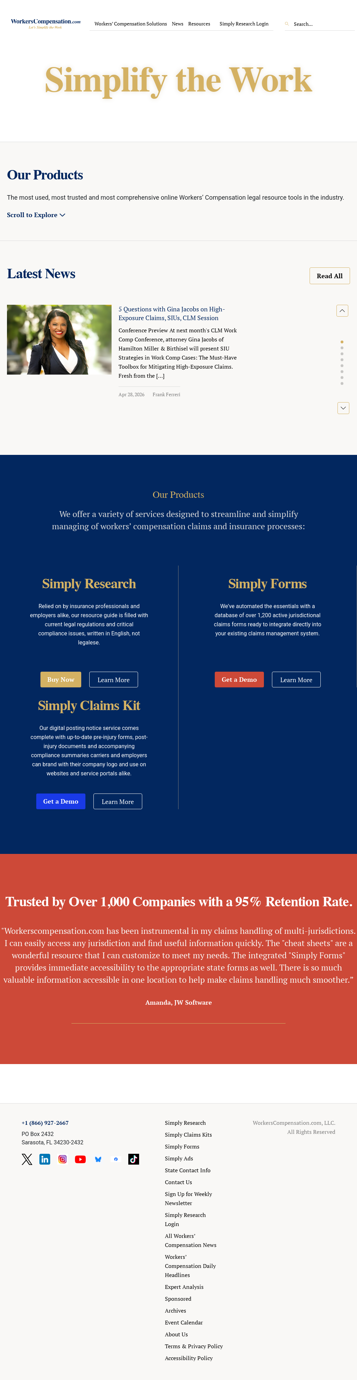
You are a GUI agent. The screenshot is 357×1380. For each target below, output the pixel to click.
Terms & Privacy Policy (194, 1346)
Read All (330, 276)
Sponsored (178, 1298)
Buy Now (60, 679)
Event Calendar (184, 1322)
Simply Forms (182, 1146)
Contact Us (178, 1182)
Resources (199, 23)
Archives (175, 1310)
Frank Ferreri (166, 394)
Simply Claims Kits (188, 1134)
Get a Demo (239, 679)
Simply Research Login (244, 23)
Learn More (114, 680)
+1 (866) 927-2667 (45, 1123)
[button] (342, 342)
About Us (176, 1334)
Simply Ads (179, 1158)
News (177, 23)
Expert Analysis (184, 1287)
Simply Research (185, 1123)
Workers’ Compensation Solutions (130, 23)
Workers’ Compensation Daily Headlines (190, 1266)
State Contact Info (188, 1170)
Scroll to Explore (32, 215)
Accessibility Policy (189, 1358)
